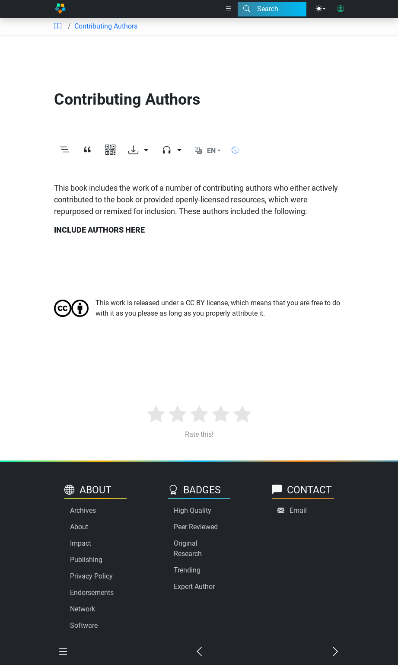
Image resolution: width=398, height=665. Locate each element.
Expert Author (194, 586)
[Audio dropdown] (172, 150)
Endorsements (92, 592)
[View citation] (87, 150)
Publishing (86, 560)
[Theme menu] (320, 9)
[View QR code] (110, 150)
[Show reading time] (235, 150)
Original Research (188, 548)
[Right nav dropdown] (229, 9)
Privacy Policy (91, 576)
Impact (80, 543)
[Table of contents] (57, 26)
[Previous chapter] (199, 652)
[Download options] (138, 150)
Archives (83, 510)
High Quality (192, 510)
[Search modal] (272, 9)
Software (84, 625)
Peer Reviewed (196, 527)
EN (211, 151)
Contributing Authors (105, 26)
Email (298, 510)
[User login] (340, 9)
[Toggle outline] (64, 150)
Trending (187, 570)
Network (82, 609)
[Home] (60, 9)
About (79, 527)
